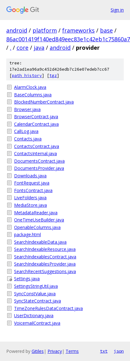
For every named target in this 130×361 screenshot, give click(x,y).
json (119, 351)
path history (27, 75)
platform (44, 30)
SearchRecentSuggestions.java (45, 271)
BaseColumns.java (33, 95)
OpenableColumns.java (37, 227)
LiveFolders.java (30, 198)
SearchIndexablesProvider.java (45, 264)
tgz (53, 75)
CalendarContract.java (36, 124)
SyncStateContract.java (37, 301)
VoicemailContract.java (37, 323)
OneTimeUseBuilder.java (39, 220)
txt (104, 351)
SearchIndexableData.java (40, 242)
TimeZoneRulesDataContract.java (48, 308)
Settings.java (27, 279)
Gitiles (38, 351)
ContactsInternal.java (35, 153)
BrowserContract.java (36, 116)
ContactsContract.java (36, 146)
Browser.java (27, 109)
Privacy (55, 351)
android (16, 30)
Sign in (117, 10)
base (106, 30)
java (39, 47)
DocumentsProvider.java (39, 168)
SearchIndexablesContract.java (45, 257)
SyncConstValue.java (35, 294)
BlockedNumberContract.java (44, 102)
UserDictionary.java (33, 315)
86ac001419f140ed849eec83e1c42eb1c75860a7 (68, 39)
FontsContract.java (33, 190)
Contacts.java (28, 139)
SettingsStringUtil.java (36, 286)
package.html (27, 234)
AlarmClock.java (30, 87)
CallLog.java (26, 131)
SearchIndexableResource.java (45, 249)
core (22, 47)
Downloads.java (30, 176)
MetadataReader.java (36, 213)
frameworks (78, 30)
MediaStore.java (30, 205)
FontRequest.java (31, 183)
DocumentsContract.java (39, 161)
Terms (72, 351)
